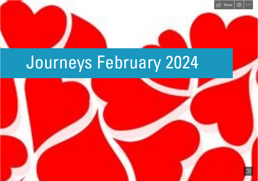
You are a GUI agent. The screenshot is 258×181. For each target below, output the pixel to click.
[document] (129, 90)
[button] (224, 4)
